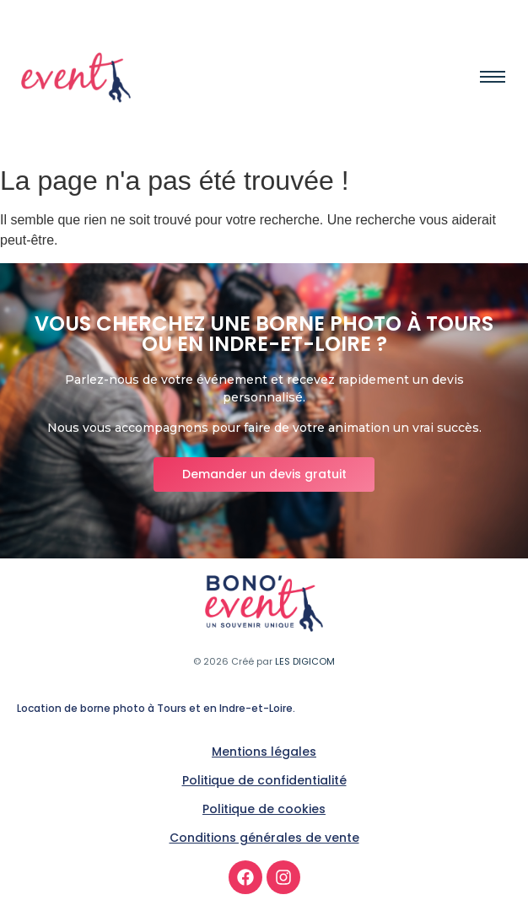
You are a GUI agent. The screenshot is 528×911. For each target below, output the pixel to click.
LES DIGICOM (305, 661)
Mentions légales (264, 751)
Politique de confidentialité (264, 780)
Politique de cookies (264, 808)
